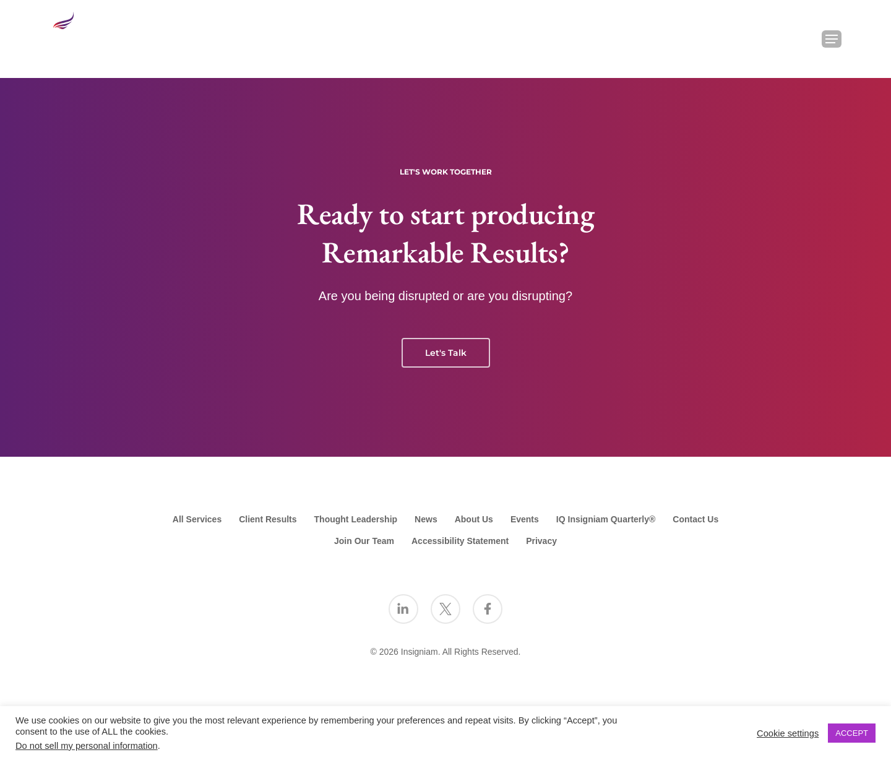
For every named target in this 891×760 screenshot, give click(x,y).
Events (524, 519)
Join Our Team (364, 541)
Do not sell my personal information (86, 746)
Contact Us (695, 519)
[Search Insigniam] (799, 39)
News (426, 519)
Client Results (267, 519)
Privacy (541, 541)
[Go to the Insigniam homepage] (87, 36)
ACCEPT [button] (851, 733)
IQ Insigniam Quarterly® (605, 519)
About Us (474, 519)
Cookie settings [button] (788, 733)
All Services (197, 519)
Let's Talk (446, 352)
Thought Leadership (356, 519)
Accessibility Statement (460, 541)
